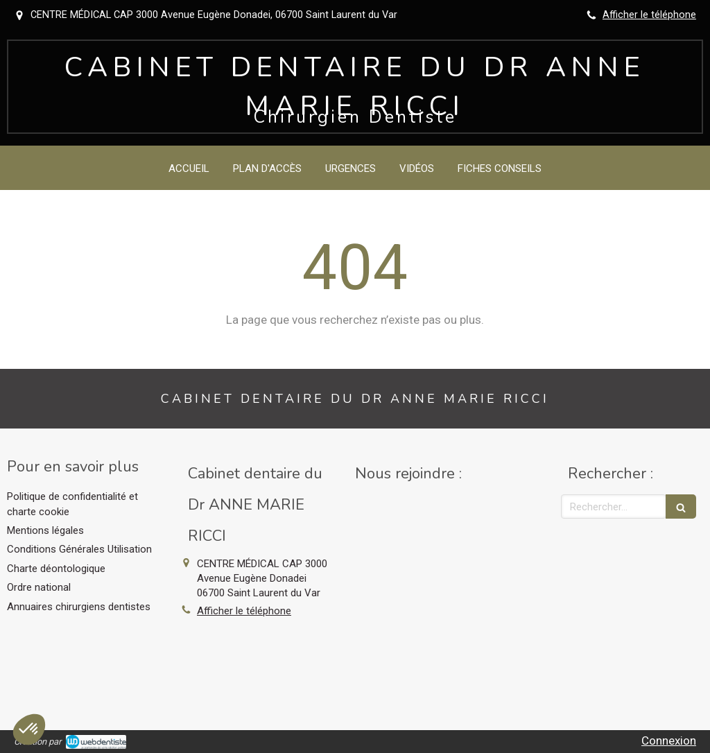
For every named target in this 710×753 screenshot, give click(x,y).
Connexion (668, 740)
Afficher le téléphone (649, 15)
